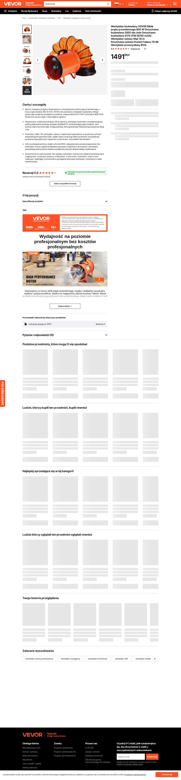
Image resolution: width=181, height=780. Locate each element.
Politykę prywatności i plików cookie (130, 764)
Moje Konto (27, 759)
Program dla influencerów (65, 755)
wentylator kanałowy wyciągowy (149, 658)
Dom (24, 18)
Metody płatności (30, 767)
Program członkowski (63, 747)
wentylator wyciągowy (70, 658)
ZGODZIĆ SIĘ (167, 774)
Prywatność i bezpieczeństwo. (135, 774)
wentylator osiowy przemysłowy (39, 658)
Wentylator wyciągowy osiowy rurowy (77, 18)
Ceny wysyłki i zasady (32, 763)
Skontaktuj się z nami (31, 747)
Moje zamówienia (30, 755)
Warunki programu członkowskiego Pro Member (97, 760)
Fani (59, 18)
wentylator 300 (121, 658)
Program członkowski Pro (65, 751)
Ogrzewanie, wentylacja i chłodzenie (42, 18)
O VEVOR (89, 747)
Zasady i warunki (92, 751)
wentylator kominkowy (97, 658)
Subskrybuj (152, 756)
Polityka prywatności (94, 755)
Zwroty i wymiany (30, 751)
